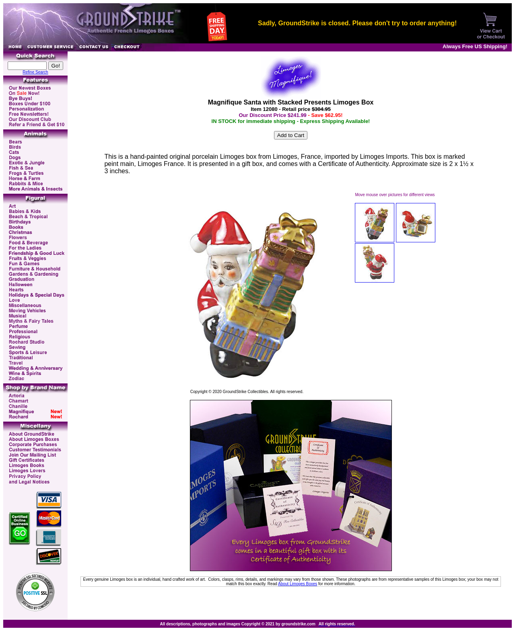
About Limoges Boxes (297, 584)
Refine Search (35, 72)
